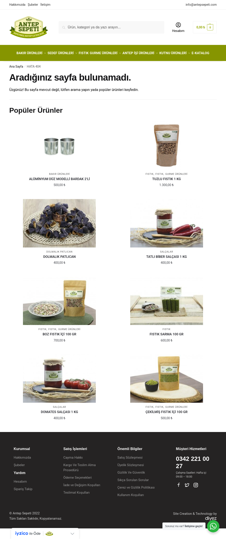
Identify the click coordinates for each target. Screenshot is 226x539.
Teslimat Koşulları (76, 503)
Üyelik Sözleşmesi (130, 476)
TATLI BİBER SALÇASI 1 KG (166, 267)
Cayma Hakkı (73, 468)
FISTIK (149, 184)
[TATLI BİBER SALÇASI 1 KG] (166, 234)
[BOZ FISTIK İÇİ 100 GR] (59, 311)
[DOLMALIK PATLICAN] (59, 234)
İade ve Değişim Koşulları (81, 496)
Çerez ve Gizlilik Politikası (136, 498)
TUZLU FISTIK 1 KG (166, 190)
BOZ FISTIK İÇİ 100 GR (59, 345)
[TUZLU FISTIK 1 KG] (166, 156)
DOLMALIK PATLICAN (59, 267)
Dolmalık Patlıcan (59, 262)
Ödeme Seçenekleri (77, 488)
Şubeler (33, 4)
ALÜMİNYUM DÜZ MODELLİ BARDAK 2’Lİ (59, 190)
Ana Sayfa (16, 77)
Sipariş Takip (23, 500)
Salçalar (166, 262)
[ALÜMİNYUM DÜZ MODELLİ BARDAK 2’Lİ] (59, 156)
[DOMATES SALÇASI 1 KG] (59, 389)
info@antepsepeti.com (201, 4)
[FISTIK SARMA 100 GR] (166, 311)
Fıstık (159, 184)
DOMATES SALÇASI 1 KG (59, 423)
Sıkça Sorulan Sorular (133, 491)
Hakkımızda (17, 4)
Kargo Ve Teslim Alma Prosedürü (79, 478)
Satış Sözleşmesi (130, 468)
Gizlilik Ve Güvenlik (131, 483)
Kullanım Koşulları (130, 506)
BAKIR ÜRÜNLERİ (59, 184)
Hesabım (178, 27)
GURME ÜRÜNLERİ (176, 184)
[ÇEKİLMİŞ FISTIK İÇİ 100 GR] (166, 389)
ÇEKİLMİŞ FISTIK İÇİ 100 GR (166, 423)
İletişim (45, 4)
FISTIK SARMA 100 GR (166, 345)
